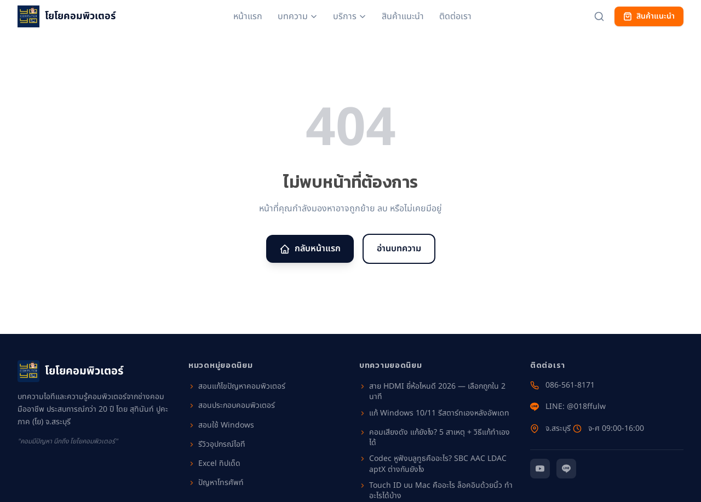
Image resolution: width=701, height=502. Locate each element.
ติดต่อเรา (455, 16)
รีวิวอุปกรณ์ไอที (216, 444)
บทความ (298, 16)
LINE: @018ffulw (568, 406)
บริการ (349, 16)
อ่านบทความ (399, 248)
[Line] (566, 468)
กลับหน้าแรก (310, 248)
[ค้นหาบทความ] (599, 16)
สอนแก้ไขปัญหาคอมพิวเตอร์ (236, 386)
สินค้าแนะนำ (403, 16)
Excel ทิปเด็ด (214, 463)
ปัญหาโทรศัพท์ (216, 482)
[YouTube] (540, 468)
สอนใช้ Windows (221, 425)
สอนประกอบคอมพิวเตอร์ (231, 405)
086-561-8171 (562, 385)
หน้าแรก (247, 16)
